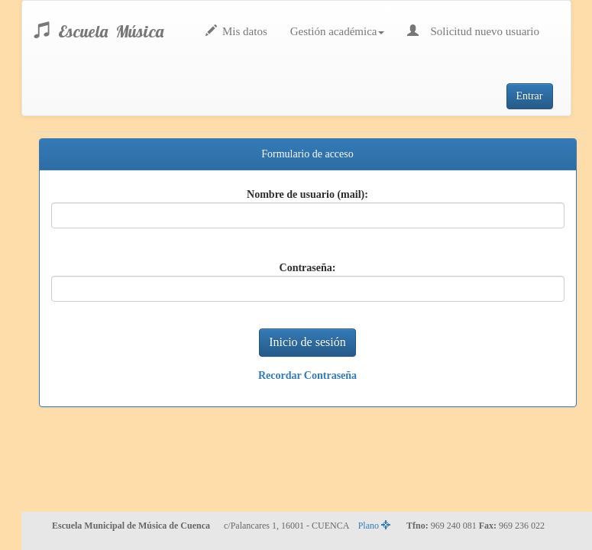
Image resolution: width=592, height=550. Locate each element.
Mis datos (236, 31)
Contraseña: (308, 267)
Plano (374, 525)
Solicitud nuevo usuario (473, 31)
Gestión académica (337, 31)
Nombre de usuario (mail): (307, 194)
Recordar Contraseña (307, 375)
